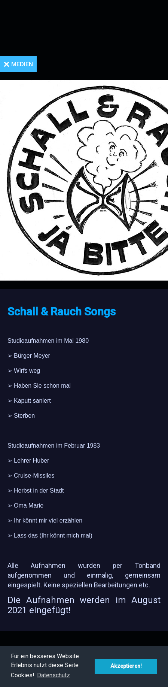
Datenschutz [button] (53, 675)
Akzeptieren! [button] (126, 666)
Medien (22, 64)
